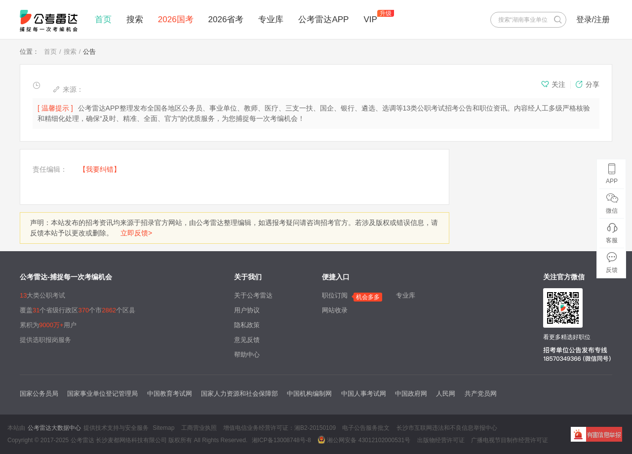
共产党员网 (481, 393)
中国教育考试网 (169, 393)
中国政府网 (411, 393)
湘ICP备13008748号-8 (281, 440)
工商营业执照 (199, 427)
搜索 (134, 19)
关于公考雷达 (253, 295)
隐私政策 (247, 325)
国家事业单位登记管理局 (102, 393)
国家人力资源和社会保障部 (239, 393)
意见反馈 (247, 339)
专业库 (270, 19)
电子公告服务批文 (366, 427)
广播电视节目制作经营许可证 (509, 440)
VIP (370, 19)
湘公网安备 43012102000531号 (363, 440)
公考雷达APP (323, 19)
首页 (103, 19)
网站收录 (335, 310)
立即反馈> (136, 233)
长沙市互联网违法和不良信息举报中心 (446, 427)
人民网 (445, 393)
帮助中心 (247, 354)
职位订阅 (335, 295)
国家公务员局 (39, 393)
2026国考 (176, 19)
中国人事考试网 (363, 393)
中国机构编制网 (309, 393)
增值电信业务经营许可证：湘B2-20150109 (279, 427)
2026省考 (226, 19)
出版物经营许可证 (441, 440)
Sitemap (163, 427)
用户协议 (247, 310)
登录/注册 (593, 19)
